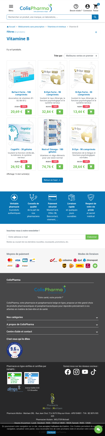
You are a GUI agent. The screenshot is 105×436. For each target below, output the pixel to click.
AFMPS (10, 369)
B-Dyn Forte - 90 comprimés (52, 93)
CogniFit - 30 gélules (21, 149)
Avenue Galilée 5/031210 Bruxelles (32, 389)
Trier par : (58, 55)
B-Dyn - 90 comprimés (83, 149)
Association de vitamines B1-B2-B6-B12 (21, 99)
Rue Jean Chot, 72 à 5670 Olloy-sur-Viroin (53, 413)
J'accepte (51, 432)
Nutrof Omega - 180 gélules (52, 150)
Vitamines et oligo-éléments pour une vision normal (52, 156)
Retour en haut (52, 180)
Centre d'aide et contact (19, 331)
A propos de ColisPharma (20, 324)
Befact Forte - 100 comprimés (21, 93)
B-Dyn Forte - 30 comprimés (83, 93)
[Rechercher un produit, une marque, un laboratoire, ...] (52, 17)
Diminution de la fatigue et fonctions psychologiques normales (84, 155)
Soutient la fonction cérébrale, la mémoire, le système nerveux (21, 155)
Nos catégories (15, 317)
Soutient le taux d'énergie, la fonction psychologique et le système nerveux (52, 100)
